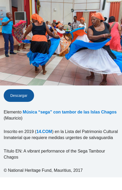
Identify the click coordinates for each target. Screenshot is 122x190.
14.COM (44, 131)
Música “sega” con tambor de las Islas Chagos (70, 112)
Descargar (18, 95)
